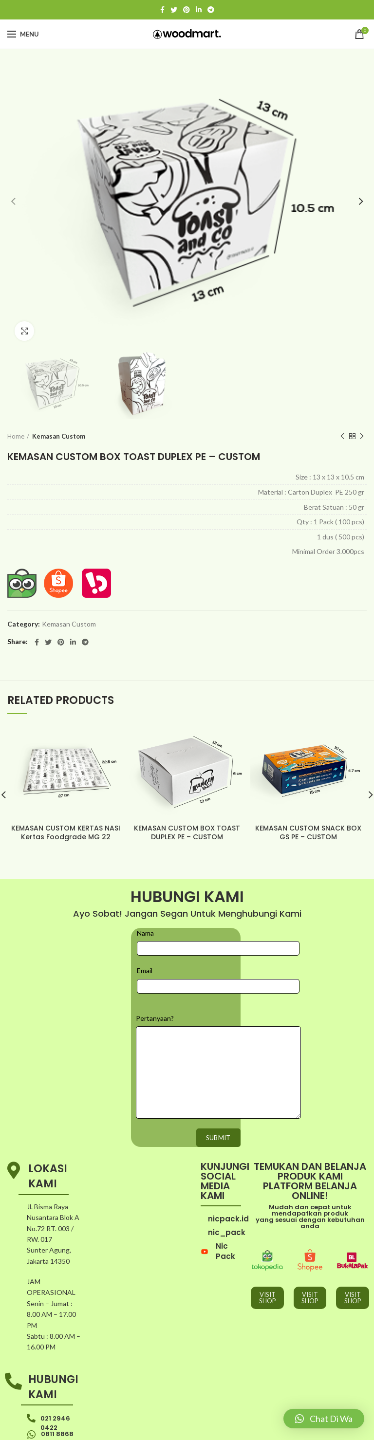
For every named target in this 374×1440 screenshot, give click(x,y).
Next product (362, 436)
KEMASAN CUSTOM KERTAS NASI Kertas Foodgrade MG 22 (65, 832)
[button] (323, 1418)
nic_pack (226, 1210)
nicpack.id (228, 1197)
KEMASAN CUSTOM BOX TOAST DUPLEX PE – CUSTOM (187, 832)
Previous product (342, 436)
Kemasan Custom (58, 436)
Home (15, 436)
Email (144, 948)
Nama (145, 911)
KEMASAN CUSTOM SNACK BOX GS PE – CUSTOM (308, 832)
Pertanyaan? (155, 996)
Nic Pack (225, 1229)
